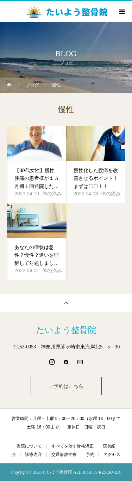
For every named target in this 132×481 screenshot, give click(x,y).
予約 (90, 454)
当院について (29, 446)
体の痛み (52, 193)
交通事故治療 (64, 454)
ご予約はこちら (66, 386)
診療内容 (33, 454)
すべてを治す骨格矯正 (72, 446)
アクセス (111, 454)
